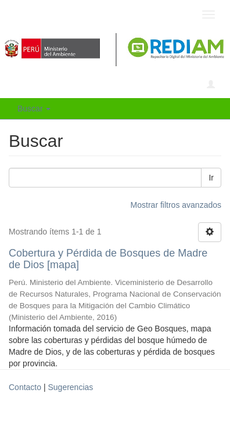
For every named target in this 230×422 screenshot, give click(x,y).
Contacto (25, 387)
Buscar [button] (34, 108)
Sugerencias (70, 387)
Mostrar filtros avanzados (176, 205)
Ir (211, 177)
